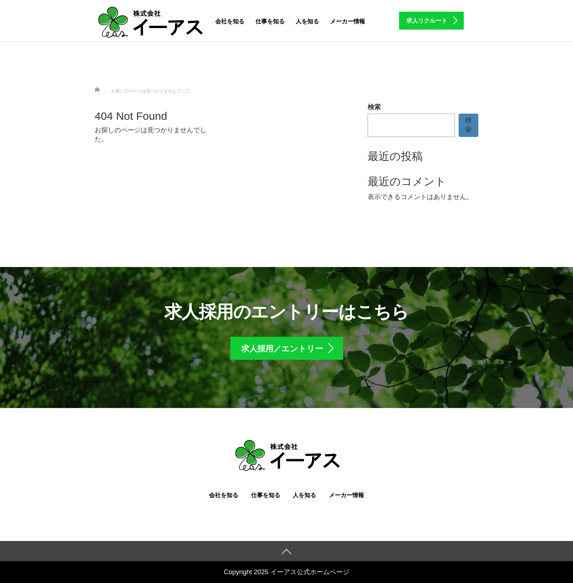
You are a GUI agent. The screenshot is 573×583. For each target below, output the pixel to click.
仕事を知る (270, 21)
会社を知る (229, 21)
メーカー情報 (347, 21)
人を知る (307, 21)
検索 (374, 107)
